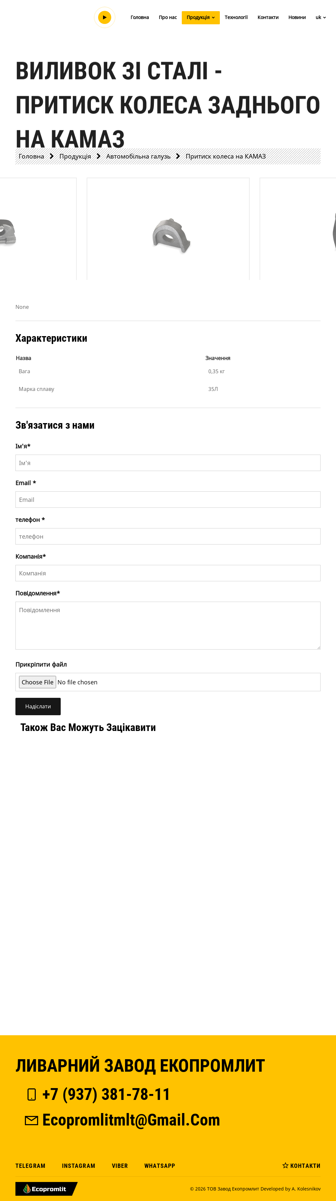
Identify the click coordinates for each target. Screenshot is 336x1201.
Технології (236, 17)
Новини (297, 17)
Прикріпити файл (41, 664)
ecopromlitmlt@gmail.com (121, 1119)
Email (25, 483)
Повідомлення (37, 593)
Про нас (168, 17)
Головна (140, 17)
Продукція (201, 17)
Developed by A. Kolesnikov (291, 1189)
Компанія (30, 556)
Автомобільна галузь (138, 156)
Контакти (268, 17)
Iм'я (23, 446)
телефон (30, 520)
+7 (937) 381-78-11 (97, 1094)
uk (321, 17)
